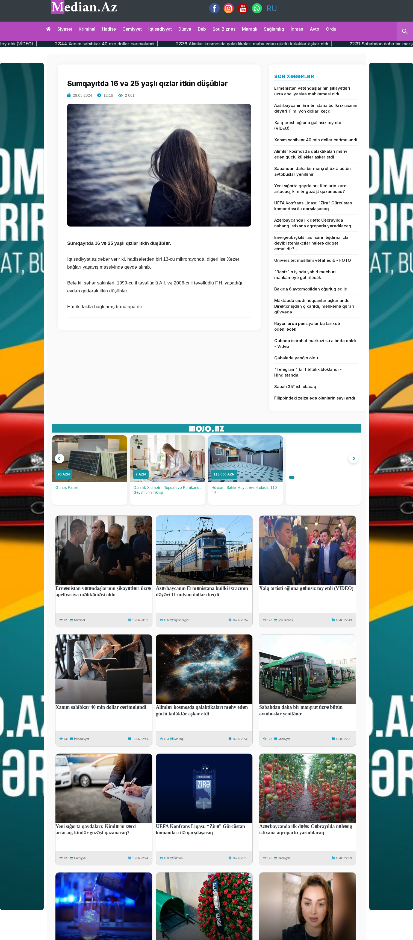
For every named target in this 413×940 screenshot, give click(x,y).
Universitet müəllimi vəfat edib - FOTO (312, 260)
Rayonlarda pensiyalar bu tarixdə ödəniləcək (307, 326)
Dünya (184, 29)
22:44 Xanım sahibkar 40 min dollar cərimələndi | (138, 43)
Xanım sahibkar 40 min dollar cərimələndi (315, 139)
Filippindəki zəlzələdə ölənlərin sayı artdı (314, 398)
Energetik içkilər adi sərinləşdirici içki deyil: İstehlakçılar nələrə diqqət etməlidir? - (311, 243)
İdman (297, 29)
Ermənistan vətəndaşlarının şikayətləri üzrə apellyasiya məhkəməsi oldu (312, 91)
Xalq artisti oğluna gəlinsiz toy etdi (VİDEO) (308, 125)
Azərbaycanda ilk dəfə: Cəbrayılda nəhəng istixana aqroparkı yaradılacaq (312, 223)
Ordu (331, 29)
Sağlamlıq (274, 29)
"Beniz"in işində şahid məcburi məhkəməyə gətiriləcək (305, 274)
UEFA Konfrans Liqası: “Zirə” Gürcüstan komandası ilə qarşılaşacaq (313, 205)
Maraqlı (249, 29)
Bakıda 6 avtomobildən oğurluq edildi (311, 289)
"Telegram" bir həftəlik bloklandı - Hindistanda (308, 372)
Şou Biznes (285, 620)
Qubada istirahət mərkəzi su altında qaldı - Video (315, 343)
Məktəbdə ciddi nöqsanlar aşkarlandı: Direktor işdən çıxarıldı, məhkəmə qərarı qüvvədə (314, 306)
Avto (314, 29)
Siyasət (64, 29)
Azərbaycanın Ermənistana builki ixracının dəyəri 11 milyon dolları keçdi (315, 108)
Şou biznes (224, 29)
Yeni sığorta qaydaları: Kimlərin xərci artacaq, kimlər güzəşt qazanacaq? (310, 188)
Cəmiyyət (132, 29)
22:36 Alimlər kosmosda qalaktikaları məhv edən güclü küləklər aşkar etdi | (285, 43)
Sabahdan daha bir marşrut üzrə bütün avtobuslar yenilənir (312, 171)
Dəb (202, 29)
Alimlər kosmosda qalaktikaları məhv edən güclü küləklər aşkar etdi (310, 154)
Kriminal (87, 29)
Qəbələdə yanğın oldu (296, 357)
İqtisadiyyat (160, 29)
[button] (59, 458)
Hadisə (109, 29)
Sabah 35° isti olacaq (295, 386)
